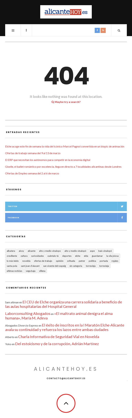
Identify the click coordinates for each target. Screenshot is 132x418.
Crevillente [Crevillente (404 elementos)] (12, 255)
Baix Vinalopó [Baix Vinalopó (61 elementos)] (105, 250)
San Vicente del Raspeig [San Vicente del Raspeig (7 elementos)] (54, 266)
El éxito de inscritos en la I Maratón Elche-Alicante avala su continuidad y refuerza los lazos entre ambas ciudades (64, 327)
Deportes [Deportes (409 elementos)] (67, 255)
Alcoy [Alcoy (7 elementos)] (21, 250)
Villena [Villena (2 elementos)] (42, 271)
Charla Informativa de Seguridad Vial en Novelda (58, 336)
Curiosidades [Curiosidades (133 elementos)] (37, 255)
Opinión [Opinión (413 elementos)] (59, 261)
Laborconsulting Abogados (27, 313)
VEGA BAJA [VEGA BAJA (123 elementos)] (30, 271)
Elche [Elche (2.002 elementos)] (77, 255)
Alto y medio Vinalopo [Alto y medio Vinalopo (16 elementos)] (50, 250)
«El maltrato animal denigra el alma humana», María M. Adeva (59, 315)
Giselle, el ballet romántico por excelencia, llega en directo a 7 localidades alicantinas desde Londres (63, 166)
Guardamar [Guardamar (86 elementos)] (97, 255)
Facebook (67, 217)
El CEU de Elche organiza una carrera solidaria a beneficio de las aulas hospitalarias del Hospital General (63, 304)
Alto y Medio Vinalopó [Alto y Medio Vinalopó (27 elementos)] (75, 250)
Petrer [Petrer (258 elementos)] (82, 261)
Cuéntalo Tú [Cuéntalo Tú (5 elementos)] (53, 255)
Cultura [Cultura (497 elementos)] (24, 255)
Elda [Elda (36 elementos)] (86, 255)
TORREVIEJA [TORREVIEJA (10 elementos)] (104, 266)
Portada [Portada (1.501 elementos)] (104, 261)
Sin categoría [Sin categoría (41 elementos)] (75, 266)
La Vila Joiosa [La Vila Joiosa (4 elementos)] (112, 255)
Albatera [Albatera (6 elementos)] (11, 250)
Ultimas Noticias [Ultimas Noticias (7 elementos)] (14, 271)
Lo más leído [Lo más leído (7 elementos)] (13, 261)
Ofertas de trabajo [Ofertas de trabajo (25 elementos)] (43, 261)
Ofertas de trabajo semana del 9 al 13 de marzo (32, 153)
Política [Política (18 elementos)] (92, 261)
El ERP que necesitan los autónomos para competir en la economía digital (47, 159)
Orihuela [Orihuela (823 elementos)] (71, 261)
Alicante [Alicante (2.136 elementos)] (31, 250)
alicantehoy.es (66, 369)
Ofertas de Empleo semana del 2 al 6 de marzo (32, 173)
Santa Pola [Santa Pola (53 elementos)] (12, 266)
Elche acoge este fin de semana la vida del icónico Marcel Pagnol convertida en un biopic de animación (64, 146)
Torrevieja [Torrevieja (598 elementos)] (91, 266)
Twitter (67, 206)
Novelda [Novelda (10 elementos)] (26, 261)
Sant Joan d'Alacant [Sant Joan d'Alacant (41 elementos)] (30, 266)
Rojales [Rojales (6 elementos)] (115, 261)
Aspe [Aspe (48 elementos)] (92, 250)
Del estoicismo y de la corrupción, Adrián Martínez (57, 343)
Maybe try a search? (66, 101)
